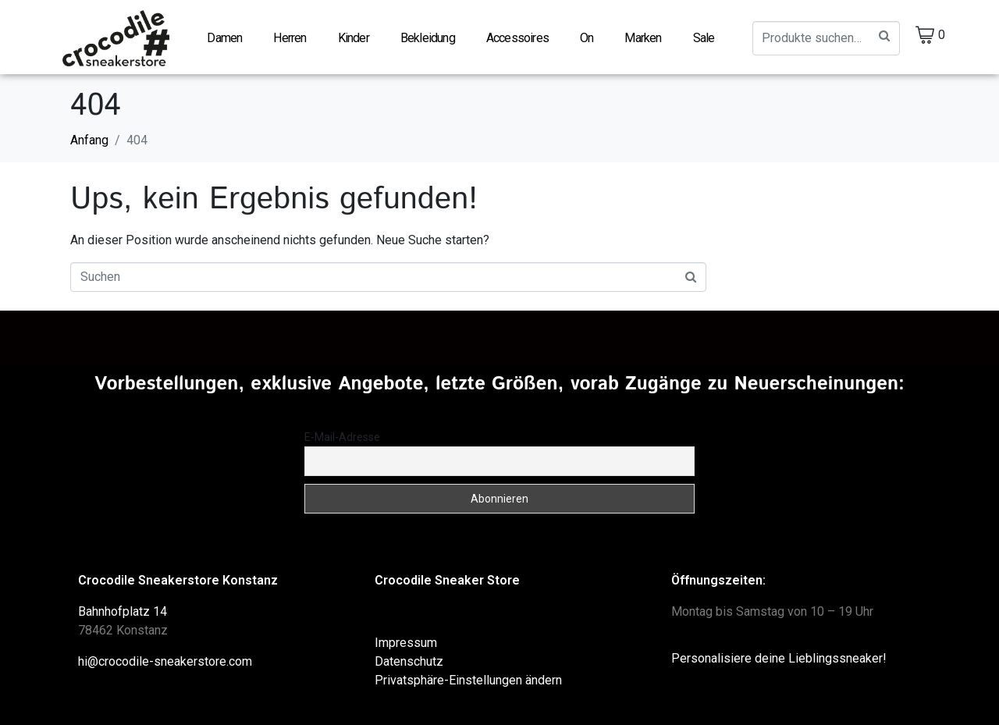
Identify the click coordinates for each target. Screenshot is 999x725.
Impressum (406, 641)
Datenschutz (409, 660)
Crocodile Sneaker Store (447, 579)
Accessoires (517, 37)
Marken (642, 37)
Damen (224, 37)
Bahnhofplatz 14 (122, 610)
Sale (704, 37)
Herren (289, 37)
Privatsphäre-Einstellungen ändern (468, 679)
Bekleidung (427, 37)
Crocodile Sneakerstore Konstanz (178, 579)
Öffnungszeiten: (718, 579)
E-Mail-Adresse (342, 436)
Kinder (353, 37)
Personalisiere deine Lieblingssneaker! (779, 657)
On (586, 37)
